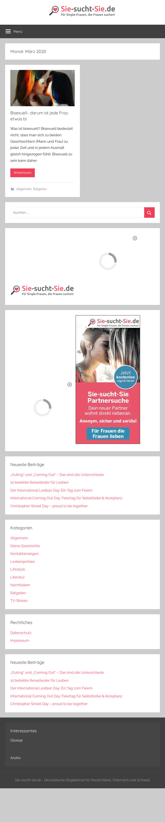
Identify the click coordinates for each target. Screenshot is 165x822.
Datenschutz (20, 633)
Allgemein (24, 189)
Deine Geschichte (25, 546)
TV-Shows (19, 600)
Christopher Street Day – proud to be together (49, 506)
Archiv (15, 758)
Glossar (16, 740)
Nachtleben (20, 585)
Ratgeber (40, 189)
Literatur (17, 577)
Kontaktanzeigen (24, 553)
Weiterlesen (23, 173)
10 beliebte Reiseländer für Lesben (39, 482)
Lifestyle (17, 569)
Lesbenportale (22, 561)
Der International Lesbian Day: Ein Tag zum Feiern (51, 490)
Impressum (19, 640)
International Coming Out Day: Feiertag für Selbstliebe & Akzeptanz (66, 498)
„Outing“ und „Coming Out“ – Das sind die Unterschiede (57, 474)
